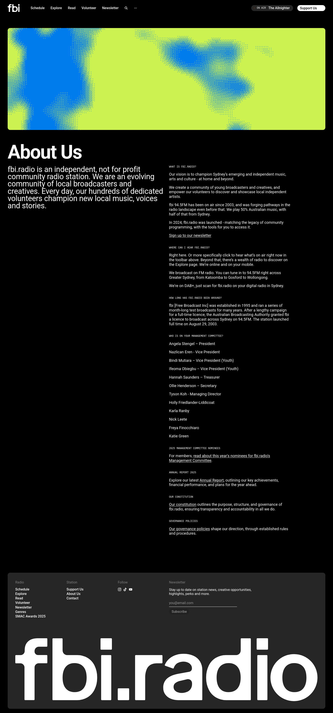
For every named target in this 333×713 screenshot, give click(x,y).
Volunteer (89, 8)
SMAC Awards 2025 (30, 616)
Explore (56, 8)
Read (71, 8)
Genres (20, 611)
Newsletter (110, 8)
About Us (73, 593)
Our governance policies (189, 529)
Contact (72, 598)
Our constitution (182, 504)
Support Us (74, 589)
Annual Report (212, 480)
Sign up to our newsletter (190, 235)
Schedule (38, 8)
